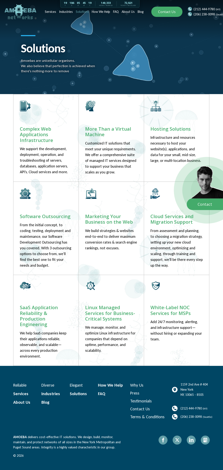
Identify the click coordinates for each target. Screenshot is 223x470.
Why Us (136, 385)
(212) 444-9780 (204, 9)
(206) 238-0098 (204, 14)
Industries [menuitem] (65, 12)
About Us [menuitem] (128, 12)
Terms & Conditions (147, 416)
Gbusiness (205, 440)
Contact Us (167, 11)
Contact (205, 204)
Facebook (163, 440)
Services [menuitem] (50, 12)
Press (134, 393)
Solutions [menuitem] (82, 12)
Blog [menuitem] (140, 12)
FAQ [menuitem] (115, 12)
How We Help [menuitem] (100, 12)
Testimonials (141, 400)
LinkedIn (191, 440)
